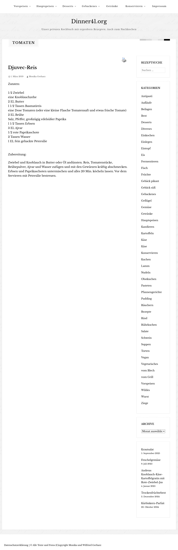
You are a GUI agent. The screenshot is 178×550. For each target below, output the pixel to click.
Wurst (145, 396)
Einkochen (148, 135)
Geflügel (146, 200)
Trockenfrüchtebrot (153, 492)
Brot (144, 115)
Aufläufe (146, 102)
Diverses (146, 128)
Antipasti (146, 96)
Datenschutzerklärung (16, 545)
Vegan (145, 357)
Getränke (112, 6)
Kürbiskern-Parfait (152, 503)
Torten (145, 350)
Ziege (144, 403)
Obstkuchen (148, 279)
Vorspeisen (21, 6)
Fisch (144, 168)
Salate (144, 331)
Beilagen (146, 109)
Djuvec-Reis (22, 67)
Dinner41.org (89, 21)
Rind (144, 318)
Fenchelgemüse (150, 459)
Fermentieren (149, 161)
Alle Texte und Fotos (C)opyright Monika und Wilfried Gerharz (67, 545)
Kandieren (147, 226)
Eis (143, 154)
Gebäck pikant (150, 181)
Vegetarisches (149, 363)
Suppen (146, 344)
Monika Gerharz (37, 76)
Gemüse (146, 207)
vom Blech (148, 370)
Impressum (159, 6)
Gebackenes (89, 6)
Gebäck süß (148, 187)
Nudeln (145, 272)
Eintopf (146, 148)
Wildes (145, 390)
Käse (144, 239)
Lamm (145, 265)
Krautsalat (147, 449)
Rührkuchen (149, 324)
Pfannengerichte (151, 292)
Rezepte (146, 311)
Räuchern (147, 305)
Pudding (146, 298)
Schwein (146, 337)
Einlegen (146, 141)
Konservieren (134, 6)
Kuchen (146, 259)
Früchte (146, 174)
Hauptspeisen (45, 6)
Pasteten (146, 285)
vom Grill (147, 377)
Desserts (67, 6)
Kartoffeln (147, 233)
